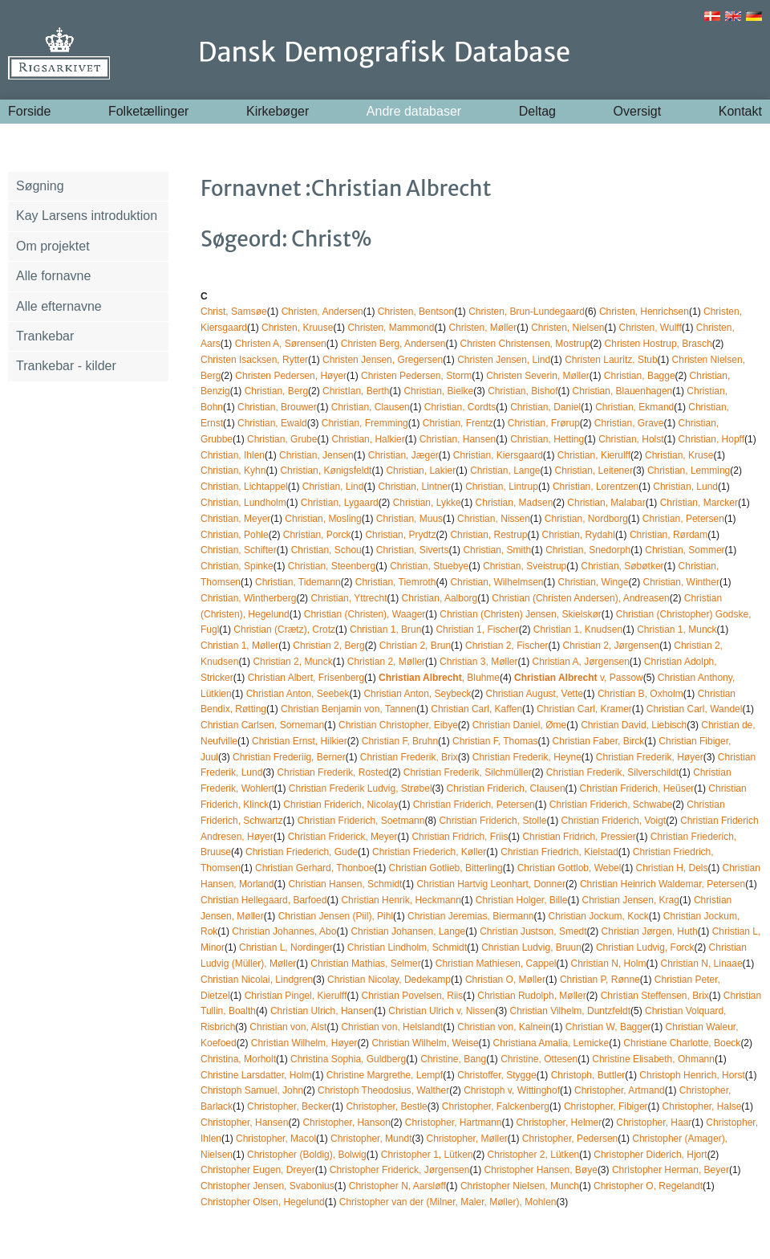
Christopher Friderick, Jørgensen (400, 1169)
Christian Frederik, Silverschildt (612, 772)
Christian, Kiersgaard (498, 455)
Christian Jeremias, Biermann (470, 916)
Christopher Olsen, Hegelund (263, 1202)
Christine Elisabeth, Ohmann (653, 1059)
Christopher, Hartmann (453, 1122)
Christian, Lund (685, 486)
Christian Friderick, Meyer (343, 836)
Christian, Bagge (639, 375)
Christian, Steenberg (331, 566)
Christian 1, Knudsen (577, 629)
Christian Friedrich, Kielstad (559, 852)
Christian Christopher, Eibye (398, 725)
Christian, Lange (505, 470)
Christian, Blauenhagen (623, 391)
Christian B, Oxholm (640, 693)
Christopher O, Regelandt (648, 1186)
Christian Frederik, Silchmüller (467, 772)
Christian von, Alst (287, 1027)
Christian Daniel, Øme (519, 725)
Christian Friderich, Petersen (474, 804)
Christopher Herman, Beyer (670, 1169)
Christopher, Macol (276, 1138)
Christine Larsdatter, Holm (256, 1075)
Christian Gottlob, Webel (569, 868)
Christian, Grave (629, 423)
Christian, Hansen (457, 439)
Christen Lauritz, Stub (611, 359)
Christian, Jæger (403, 455)
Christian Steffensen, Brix (655, 995)
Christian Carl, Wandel (694, 709)
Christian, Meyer (235, 518)
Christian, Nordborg (586, 518)
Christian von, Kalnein (504, 1027)
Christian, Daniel (545, 407)
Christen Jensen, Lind (503, 359)
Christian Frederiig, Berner (289, 757)
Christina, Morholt (238, 1059)
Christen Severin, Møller (538, 375)
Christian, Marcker (699, 502)
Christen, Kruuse (297, 327)
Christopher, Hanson (346, 1122)
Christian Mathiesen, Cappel (496, 963)
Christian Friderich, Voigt (613, 820)
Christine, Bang (453, 1059)
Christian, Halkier (367, 439)
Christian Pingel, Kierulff (296, 995)
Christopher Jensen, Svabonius (267, 1186)
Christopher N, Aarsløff (397, 1186)
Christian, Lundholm (243, 502)
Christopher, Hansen (244, 1122)
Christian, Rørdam (668, 534)
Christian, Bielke (438, 391)
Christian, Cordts (460, 407)
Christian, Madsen (514, 502)
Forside (29, 111)
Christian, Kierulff (593, 455)
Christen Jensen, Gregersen (382, 359)
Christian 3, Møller (478, 661)
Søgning (40, 186)
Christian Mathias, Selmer (365, 963)
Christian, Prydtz (400, 534)
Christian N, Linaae (702, 963)
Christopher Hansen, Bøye (540, 1169)
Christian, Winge (593, 582)
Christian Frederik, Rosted (332, 772)
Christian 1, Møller (239, 645)
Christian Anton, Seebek (298, 693)
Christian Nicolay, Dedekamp (389, 979)
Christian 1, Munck (676, 629)
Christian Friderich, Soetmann (361, 820)
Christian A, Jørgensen (580, 661)
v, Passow (578, 677)
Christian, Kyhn (233, 470)
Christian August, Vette (534, 693)
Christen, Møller (482, 327)
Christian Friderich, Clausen (506, 788)
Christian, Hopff (711, 439)
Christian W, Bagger (608, 1027)
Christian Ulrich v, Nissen (441, 1011)
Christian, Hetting (547, 439)
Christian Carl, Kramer (584, 709)
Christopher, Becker (289, 1106)
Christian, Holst (630, 439)
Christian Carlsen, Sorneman (262, 725)
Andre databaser (414, 111)
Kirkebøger (277, 111)
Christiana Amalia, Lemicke (551, 1043)
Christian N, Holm (608, 963)
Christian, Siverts (412, 550)
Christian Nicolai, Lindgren (257, 979)
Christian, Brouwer (277, 407)
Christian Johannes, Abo (284, 931)
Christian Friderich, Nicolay (340, 804)
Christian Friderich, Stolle (492, 820)
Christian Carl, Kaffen (476, 709)
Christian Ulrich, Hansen (322, 1011)
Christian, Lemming (688, 470)
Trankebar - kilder (66, 366)
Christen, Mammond (390, 327)
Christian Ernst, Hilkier (299, 741)
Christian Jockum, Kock (598, 916)
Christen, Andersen (322, 311)
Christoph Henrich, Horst (691, 1075)
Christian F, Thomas (494, 741)
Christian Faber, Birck (599, 741)
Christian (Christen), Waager (365, 614)
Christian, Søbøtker (622, 566)
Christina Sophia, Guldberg (348, 1059)
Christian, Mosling (323, 518)
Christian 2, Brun (415, 645)
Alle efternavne (59, 306)
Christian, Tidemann (298, 582)
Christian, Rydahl (578, 534)
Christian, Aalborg (440, 598)
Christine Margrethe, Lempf (384, 1075)
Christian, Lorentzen (595, 486)
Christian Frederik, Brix (409, 757)
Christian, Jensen (316, 455)
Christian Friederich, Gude (301, 852)
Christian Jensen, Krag (630, 900)
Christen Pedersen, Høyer (290, 375)
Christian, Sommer (684, 550)
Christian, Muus (409, 518)
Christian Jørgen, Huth (650, 931)
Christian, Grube (282, 439)
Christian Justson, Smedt (533, 931)
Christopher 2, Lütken (534, 1154)
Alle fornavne (53, 276)
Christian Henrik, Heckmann (400, 900)
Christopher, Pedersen (570, 1138)
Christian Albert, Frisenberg (306, 677)
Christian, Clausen (370, 407)
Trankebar (45, 336)
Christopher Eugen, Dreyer (258, 1169)
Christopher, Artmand (619, 1090)
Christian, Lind (333, 486)
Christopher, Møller (466, 1138)
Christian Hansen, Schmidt (345, 884)
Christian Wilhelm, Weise (424, 1043)
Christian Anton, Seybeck (417, 693)
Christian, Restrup (488, 534)
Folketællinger (148, 111)
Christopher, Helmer (559, 1122)
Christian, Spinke (237, 566)
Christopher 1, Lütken (427, 1154)
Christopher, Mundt (370, 1138)
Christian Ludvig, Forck (645, 947)
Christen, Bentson (416, 311)
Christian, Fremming (365, 423)
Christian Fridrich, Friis (459, 836)
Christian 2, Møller (386, 661)
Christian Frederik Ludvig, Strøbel (360, 788)
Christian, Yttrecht (348, 598)
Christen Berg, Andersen (393, 343)
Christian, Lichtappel (244, 486)
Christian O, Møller (505, 979)
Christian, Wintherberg (248, 598)
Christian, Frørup (544, 423)
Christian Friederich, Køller (429, 852)
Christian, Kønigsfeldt (325, 470)
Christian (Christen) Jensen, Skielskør (520, 614)
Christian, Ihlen (233, 455)
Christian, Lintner (414, 486)
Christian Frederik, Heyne (527, 757)
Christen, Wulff (650, 327)
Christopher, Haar (653, 1122)
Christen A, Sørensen (280, 343)
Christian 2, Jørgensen (610, 645)
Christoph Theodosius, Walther (383, 1090)
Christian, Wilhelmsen (496, 582)
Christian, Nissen (493, 518)
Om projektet (53, 246)
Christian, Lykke (427, 502)
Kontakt (740, 111)
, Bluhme (439, 677)
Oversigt (638, 111)
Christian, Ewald (272, 423)
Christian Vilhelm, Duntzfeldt (569, 1011)
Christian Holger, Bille (522, 900)
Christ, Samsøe (234, 311)
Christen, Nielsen (567, 327)
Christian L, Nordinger (286, 947)
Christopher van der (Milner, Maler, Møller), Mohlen (448, 1202)
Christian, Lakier (421, 470)
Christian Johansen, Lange (408, 931)
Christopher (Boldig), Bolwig (307, 1154)
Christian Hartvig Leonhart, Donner (490, 884)
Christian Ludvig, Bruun (531, 947)
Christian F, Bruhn (400, 741)
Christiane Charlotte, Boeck (681, 1043)
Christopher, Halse (702, 1106)
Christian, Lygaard (340, 502)
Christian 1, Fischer (477, 629)
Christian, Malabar (606, 502)
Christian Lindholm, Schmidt (407, 947)
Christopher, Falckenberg (495, 1106)
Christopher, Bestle (386, 1106)
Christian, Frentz (458, 423)
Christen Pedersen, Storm (416, 375)
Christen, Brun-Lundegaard (526, 311)
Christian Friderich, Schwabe (610, 804)
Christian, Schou (326, 550)
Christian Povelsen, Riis (413, 995)
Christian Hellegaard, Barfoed (263, 900)
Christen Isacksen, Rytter (254, 359)
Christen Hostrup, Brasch (658, 343)
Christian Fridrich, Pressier (578, 836)
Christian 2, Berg (328, 645)
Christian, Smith (497, 550)
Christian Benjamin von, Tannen (348, 709)
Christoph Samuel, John (252, 1090)
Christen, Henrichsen (644, 311)
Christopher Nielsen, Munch (519, 1186)
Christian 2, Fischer (506, 645)
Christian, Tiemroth (395, 582)
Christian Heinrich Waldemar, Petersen (662, 884)
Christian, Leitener (594, 470)
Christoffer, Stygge (497, 1075)
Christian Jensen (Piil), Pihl (335, 916)
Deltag (537, 111)
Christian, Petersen (683, 518)
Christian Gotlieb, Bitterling (446, 868)
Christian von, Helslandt (392, 1027)
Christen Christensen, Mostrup (525, 343)
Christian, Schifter (239, 550)
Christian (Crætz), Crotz (284, 629)
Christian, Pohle (235, 534)
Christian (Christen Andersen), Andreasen (580, 598)
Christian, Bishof (522, 391)
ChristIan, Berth (355, 391)
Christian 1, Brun (385, 629)
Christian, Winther (681, 582)
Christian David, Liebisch (634, 725)
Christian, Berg (276, 391)
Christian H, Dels (671, 868)
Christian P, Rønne (600, 979)
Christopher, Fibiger (606, 1106)
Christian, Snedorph (587, 550)
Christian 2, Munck (292, 661)
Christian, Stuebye (429, 566)
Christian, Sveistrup (524, 566)
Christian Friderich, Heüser (637, 788)
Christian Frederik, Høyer (649, 757)
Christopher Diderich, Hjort (650, 1154)
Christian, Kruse (679, 455)
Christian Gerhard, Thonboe (315, 868)
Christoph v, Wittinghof (512, 1090)
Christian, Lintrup (501, 486)
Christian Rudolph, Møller (531, 995)
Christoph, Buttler (588, 1075)
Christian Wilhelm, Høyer (304, 1043)
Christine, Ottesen (539, 1059)
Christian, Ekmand (634, 407)
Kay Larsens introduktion (86, 215)
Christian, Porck (317, 534)
